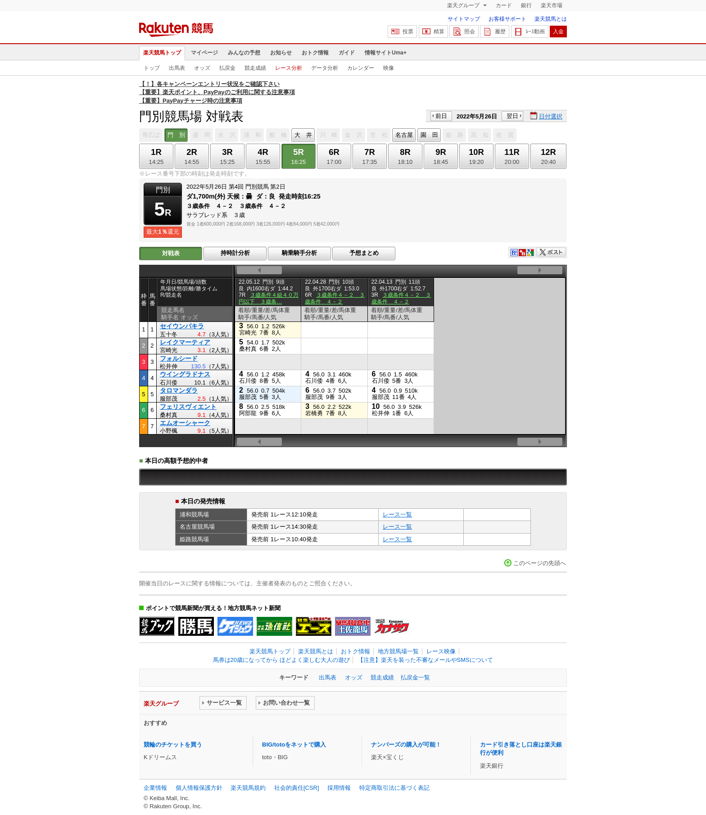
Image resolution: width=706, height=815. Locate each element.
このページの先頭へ (539, 563)
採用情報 (339, 787)
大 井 (303, 134)
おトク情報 (315, 53)
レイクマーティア (185, 342)
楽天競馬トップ (162, 53)
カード (504, 5)
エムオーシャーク (185, 422)
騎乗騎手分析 (299, 252)
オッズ (202, 68)
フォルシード (179, 358)
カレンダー (360, 68)
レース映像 (441, 651)
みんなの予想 (244, 53)
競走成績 (255, 68)
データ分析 (324, 68)
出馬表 (177, 68)
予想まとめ (364, 252)
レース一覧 (397, 514)
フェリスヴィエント (188, 406)
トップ (152, 68)
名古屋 (404, 134)
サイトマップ (464, 19)
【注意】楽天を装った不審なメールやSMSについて (425, 660)
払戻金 (227, 68)
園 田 (429, 134)
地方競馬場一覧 (398, 651)
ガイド (347, 53)
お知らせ (281, 53)
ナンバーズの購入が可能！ (406, 744)
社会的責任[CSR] (296, 787)
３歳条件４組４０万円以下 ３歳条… (269, 298)
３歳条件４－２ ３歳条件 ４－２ (335, 298)
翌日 (512, 116)
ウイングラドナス (185, 374)
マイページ (204, 53)
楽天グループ (464, 5)
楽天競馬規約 (248, 787)
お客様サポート (507, 19)
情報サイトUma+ (386, 53)
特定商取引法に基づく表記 (394, 787)
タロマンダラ (179, 390)
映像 (388, 68)
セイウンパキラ (182, 326)
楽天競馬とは (550, 19)
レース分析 (288, 68)
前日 (441, 116)
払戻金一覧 (415, 677)
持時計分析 (235, 252)
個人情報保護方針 (199, 787)
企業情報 (155, 787)
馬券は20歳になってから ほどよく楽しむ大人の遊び (281, 660)
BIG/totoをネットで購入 (294, 744)
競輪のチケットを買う (173, 744)
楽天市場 (551, 5)
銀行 (526, 5)
